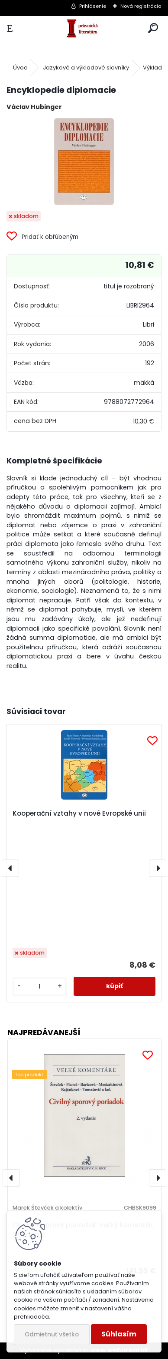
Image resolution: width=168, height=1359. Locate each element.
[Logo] (84, 28)
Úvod (20, 67)
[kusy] (40, 986)
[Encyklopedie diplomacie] (84, 161)
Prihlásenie (92, 6)
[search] (153, 28)
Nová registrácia (141, 6)
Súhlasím (118, 1334)
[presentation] (10, 868)
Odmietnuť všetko (52, 1334)
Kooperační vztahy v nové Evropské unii (79, 813)
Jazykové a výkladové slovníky (86, 67)
